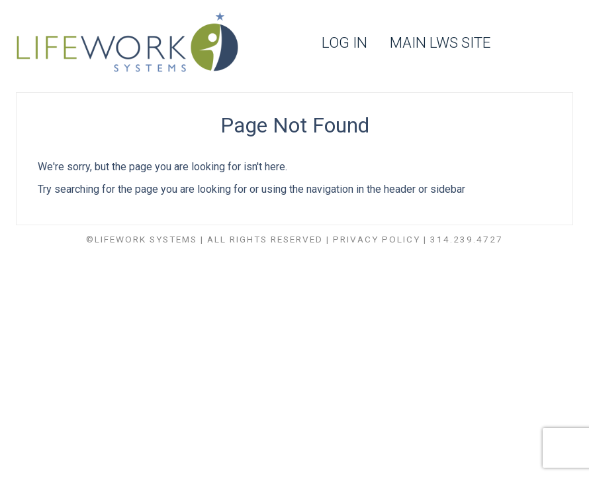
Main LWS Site (440, 43)
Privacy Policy (376, 239)
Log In (344, 43)
